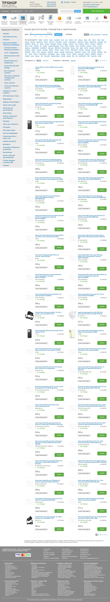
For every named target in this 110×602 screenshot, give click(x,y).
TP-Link (69, 54)
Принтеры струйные (37, 584)
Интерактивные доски (63, 584)
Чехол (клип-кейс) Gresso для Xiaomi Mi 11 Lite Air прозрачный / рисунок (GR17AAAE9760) (48, 276)
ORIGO (51, 50)
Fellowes (71, 44)
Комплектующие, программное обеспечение (13, 20)
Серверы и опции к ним (64, 563)
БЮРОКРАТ (82, 56)
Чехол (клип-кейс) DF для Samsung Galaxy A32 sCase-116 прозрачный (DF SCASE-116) (48, 160)
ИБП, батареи (87, 18)
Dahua (86, 42)
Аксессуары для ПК (10, 577)
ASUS (94, 40)
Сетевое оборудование (78, 19)
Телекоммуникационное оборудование (94, 575)
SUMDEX (99, 52)
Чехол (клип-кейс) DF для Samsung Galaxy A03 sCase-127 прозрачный (48, 104)
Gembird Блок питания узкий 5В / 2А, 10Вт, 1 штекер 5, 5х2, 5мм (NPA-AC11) (48, 517)
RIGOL (33, 52)
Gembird (81, 44)
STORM (93, 52)
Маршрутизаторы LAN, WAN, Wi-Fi (93, 568)
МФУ (33, 589)
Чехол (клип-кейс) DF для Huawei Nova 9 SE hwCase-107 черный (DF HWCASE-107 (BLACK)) (48, 462)
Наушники (34, 568)
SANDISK (50, 52)
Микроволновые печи (89, 586)
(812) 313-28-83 (51, 4)
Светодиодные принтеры (38, 585)
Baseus (27, 42)
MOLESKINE (66, 48)
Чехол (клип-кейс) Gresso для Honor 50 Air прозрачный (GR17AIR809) (91, 67)
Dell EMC (27, 44)
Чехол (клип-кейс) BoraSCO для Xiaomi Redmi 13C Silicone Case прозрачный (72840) (49, 236)
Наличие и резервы (49, 554)
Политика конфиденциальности (89, 558)
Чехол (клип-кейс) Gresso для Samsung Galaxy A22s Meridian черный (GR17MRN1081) (92, 196)
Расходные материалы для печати (41, 595)
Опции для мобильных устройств (40, 573)
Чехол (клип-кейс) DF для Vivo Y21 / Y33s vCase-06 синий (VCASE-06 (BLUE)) (90, 481)
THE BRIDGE (42, 54)
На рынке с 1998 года (8, 5)
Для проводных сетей (90, 565)
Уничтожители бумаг (63, 586)
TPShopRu (67, 2)
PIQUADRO (74, 50)
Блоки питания (9, 594)
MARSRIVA (43, 48)
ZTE (76, 56)
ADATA (71, 40)
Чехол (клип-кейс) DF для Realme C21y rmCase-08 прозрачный (47, 405)
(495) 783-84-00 (51, 2)
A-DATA (45, 40)
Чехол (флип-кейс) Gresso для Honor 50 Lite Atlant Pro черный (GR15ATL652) (48, 499)
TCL (26, 54)
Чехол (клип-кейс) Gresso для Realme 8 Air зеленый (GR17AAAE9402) (48, 294)
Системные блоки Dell (11, 568)
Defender (100, 42)
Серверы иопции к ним (68, 19)
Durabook (53, 44)
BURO (46, 42)
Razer (99, 50)
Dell (105, 42)
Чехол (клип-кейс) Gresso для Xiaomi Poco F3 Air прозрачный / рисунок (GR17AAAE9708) (92, 160)
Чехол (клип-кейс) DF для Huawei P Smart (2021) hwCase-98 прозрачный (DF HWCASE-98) (91, 237)
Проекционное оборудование (13, 576)
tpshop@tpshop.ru (92, 6)
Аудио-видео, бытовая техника (93, 581)
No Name (27, 50)
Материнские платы (10, 586)
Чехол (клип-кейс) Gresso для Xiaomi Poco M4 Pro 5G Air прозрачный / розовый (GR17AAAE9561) (49, 217)
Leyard (100, 46)
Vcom (32, 56)
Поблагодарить (84, 549)
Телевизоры (87, 582)
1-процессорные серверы (64, 565)
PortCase (87, 50)
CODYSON (58, 42)
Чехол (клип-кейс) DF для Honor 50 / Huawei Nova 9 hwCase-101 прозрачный (48, 367)
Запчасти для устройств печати (40, 594)
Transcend (81, 54)
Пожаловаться (84, 551)
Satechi (56, 52)
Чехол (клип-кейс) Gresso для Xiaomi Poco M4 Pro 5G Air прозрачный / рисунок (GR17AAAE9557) (92, 141)
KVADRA (82, 46)
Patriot (62, 50)
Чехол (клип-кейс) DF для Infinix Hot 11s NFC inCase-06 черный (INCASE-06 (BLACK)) (92, 423)
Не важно (105, 34)
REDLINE (27, 52)
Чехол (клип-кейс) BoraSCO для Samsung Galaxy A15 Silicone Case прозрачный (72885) (49, 178)
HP (41, 46)
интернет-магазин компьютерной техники (15, 550)
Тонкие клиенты (9, 572)
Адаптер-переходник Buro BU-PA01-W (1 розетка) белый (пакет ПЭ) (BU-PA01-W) (90, 313)
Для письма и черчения (64, 590)
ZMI (73, 56)
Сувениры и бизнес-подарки (65, 594)
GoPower (93, 44)
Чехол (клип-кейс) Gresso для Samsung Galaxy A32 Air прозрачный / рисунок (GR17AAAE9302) (90, 256)
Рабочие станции (9, 573)
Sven (105, 52)
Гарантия (46, 556)
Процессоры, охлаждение (65, 573)
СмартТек (94, 56)
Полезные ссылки (85, 554)
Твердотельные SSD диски (12, 590)
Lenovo (94, 46)
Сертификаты (84, 553)
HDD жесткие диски (10, 591)
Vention (37, 56)
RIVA (38, 52)
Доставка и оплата (48, 553)
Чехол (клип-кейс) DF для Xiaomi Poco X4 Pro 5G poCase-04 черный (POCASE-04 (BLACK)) (92, 405)
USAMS (27, 56)
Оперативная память (10, 589)
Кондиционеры (88, 591)
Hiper (31, 46)
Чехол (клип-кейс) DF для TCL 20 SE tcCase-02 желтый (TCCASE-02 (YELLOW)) (92, 517)
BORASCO (40, 42)
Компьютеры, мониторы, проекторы (4, 20)
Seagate (62, 52)
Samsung (43, 52)
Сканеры (34, 591)
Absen (51, 40)
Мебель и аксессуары (63, 582)
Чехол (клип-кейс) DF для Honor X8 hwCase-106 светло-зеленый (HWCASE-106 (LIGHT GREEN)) (48, 442)
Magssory (27, 48)
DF (38, 44)
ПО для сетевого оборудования (92, 571)
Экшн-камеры (35, 571)
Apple (85, 40)
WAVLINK (47, 56)
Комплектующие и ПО (11, 581)
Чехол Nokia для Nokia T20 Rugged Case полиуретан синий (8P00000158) (90, 104)
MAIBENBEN (35, 48)
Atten (102, 40)
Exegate (65, 44)
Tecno (30, 54)
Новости (45, 551)
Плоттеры (34, 587)
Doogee (47, 44)
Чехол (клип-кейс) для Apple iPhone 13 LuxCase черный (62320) (47, 255)
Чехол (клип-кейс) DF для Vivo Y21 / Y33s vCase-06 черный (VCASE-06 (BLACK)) (90, 441)
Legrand (89, 46)
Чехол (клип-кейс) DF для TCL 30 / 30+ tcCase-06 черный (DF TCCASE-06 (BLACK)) (49, 387)
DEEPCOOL (93, 42)
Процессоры (8, 585)
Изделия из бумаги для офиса (66, 592)
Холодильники (88, 584)
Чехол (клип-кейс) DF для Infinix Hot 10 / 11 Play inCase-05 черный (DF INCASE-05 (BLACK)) (91, 368)
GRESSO (99, 44)
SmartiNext (78, 52)
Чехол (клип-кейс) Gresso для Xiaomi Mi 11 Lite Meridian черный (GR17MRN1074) (91, 178)
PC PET (67, 50)
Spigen (84, 52)
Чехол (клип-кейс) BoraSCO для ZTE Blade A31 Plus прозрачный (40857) (91, 499)
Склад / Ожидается (95, 34)
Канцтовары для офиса (64, 587)
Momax (73, 48)
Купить (59, 79)
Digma (42, 44)
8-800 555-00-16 (51, 6)
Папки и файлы (62, 589)
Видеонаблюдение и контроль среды (94, 577)
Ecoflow (59, 44)
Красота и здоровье (89, 595)
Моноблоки (8, 565)
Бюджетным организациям (69, 556)
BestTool (32, 42)
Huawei (45, 46)
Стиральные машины (89, 589)
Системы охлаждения (11, 592)
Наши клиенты (66, 554)
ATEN (98, 40)
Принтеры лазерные (37, 582)
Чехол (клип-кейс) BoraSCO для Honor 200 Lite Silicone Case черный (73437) (48, 140)
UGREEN (93, 54)
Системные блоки (10, 566)
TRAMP (74, 54)
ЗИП (88, 56)
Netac (81, 48)
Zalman (68, 56)
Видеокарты (8, 587)
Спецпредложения (67, 551)
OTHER (56, 50)
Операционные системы (11, 584)
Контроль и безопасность (91, 576)
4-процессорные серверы (64, 567)
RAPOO (94, 50)
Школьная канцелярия (64, 595)
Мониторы (8, 570)
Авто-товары (105, 18)
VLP (42, 56)
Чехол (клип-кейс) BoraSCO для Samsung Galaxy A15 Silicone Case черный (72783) (48, 349)
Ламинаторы (61, 585)
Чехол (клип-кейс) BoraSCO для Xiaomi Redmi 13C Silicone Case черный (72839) (92, 349)
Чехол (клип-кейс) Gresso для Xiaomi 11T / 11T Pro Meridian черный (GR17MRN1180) (92, 86)
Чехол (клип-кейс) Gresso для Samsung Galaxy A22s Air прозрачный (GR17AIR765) (48, 86)
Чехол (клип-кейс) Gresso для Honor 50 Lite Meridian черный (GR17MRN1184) (91, 216)
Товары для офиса (41, 19)
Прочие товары (96, 18)
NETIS (86, 48)
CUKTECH (80, 42)
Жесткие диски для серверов (65, 575)
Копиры (34, 590)
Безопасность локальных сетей (92, 570)
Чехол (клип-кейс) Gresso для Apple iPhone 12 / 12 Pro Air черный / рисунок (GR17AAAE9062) (92, 461)
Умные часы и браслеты (38, 570)
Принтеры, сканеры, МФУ (39, 581)
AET (75, 40)
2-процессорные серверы (64, 566)
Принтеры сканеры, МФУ (32, 19)
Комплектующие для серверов (66, 572)
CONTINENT (72, 42)
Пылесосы (87, 592)
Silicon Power (69, 52)
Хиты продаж (65, 549)
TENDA (35, 54)
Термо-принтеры (36, 586)
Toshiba (63, 54)
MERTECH (58, 48)
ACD (62, 40)
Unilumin (99, 54)
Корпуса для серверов (64, 577)
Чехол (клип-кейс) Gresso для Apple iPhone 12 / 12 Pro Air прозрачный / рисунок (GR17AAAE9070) (92, 276)
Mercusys (50, 48)
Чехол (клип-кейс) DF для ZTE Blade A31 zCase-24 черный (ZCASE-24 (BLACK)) (47, 481)
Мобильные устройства (22, 19)
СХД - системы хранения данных (93, 572)
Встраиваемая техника (90, 590)
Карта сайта (83, 556)
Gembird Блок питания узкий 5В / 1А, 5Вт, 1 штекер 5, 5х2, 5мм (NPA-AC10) (48, 313)
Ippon (62, 46)
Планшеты (34, 566)
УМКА (99, 56)
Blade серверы (62, 568)
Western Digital (55, 56)
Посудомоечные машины (90, 587)
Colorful (65, 42)
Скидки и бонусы (67, 553)
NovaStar (45, 50)
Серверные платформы (64, 570)
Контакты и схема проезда (51, 558)
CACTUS (51, 42)
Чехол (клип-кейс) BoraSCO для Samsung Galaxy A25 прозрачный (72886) (91, 331)
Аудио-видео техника (89, 594)
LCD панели (8, 575)
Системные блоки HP (11, 567)
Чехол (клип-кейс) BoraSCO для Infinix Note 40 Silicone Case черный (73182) (49, 122)
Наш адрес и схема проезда (91, 4)
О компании (46, 549)
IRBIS (66, 46)
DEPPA (34, 44)
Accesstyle (57, 40)
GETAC (87, 44)
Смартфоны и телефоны (38, 567)
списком (73, 60)
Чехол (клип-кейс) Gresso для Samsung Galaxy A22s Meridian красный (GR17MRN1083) (47, 197)
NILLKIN (91, 48)
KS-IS (77, 46)
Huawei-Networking (53, 46)
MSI (77, 48)
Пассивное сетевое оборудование (93, 567)
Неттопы (7, 571)
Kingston (71, 46)
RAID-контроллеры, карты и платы (67, 576)
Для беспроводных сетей (90, 566)
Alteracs (80, 40)
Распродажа (59, 18)
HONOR (36, 46)
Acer (66, 40)
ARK (89, 40)
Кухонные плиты (88, 585)
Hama (26, 46)
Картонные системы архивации (66, 591)
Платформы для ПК (10, 582)
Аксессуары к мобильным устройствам (42, 572)
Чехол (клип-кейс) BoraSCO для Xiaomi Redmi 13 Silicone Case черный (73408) (92, 122)
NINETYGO (98, 48)
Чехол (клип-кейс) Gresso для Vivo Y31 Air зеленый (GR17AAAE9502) (91, 294)
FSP (76, 44)
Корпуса (7, 595)
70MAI (40, 40)
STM (88, 52)
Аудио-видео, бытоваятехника (50, 20)
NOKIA (33, 50)
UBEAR (87, 54)
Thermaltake (51, 54)
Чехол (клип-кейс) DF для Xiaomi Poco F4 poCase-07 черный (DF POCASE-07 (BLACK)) (48, 423)
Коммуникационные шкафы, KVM (67, 571)
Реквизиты (65, 558)
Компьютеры (9, 563)
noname (39, 50)
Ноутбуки (34, 565)
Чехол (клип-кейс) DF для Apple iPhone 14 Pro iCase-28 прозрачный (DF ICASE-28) (92, 387)
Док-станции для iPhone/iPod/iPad (41, 575)
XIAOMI (63, 56)
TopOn (58, 54)
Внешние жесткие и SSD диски (40, 576)
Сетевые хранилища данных (91, 573)
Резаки (33, 592)
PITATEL (81, 50)
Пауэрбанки (35, 577)
